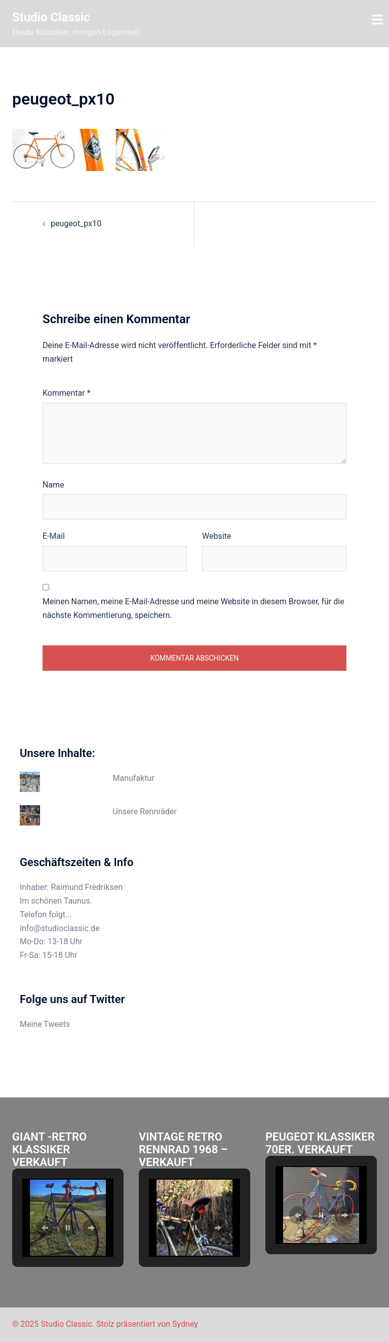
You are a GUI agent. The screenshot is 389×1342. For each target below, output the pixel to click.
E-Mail (54, 536)
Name (53, 485)
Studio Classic (51, 17)
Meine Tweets (45, 1024)
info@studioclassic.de (60, 928)
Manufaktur (133, 778)
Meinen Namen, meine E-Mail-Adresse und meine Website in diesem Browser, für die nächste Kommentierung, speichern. (193, 608)
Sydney (185, 1324)
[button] (44, 1228)
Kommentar (67, 393)
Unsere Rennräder (145, 811)
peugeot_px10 (76, 223)
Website (216, 536)
